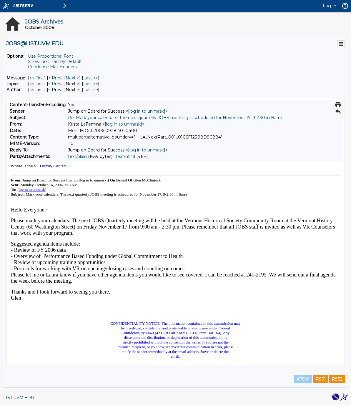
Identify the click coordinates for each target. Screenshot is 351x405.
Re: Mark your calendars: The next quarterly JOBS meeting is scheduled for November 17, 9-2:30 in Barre (175, 117)
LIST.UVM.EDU (18, 397)
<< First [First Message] (36, 78)
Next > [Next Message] (72, 78)
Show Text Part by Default (55, 61)
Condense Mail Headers (52, 66)
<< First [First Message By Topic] (36, 83)
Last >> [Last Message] (90, 78)
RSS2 (337, 379)
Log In (329, 6)
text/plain (77, 156)
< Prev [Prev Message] (54, 78)
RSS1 (320, 379)
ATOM (303, 379)
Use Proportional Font (50, 56)
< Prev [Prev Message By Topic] (54, 83)
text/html (125, 156)
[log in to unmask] (146, 111)
